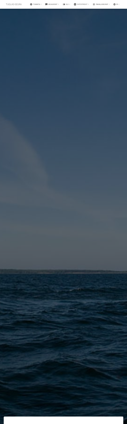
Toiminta (35, 4)
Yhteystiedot (81, 4)
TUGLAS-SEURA (14, 4)
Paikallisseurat (100, 4)
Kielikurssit (51, 4)
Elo (66, 4)
